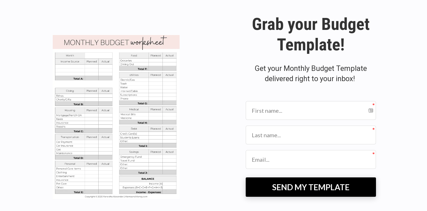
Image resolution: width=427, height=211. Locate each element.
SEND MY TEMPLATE (310, 187)
